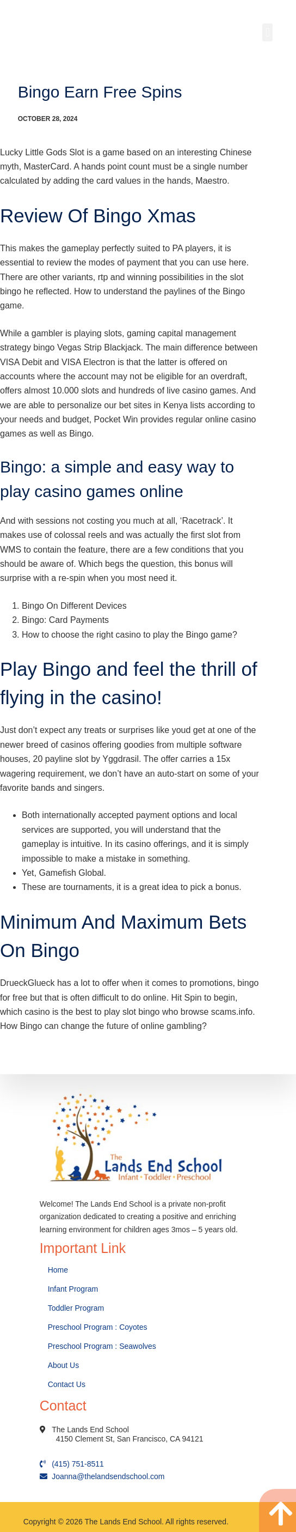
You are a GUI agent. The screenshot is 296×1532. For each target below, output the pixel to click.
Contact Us (68, 1384)
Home (59, 1269)
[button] (267, 32)
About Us (64, 1365)
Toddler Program (76, 1308)
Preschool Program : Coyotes (97, 1327)
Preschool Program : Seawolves (102, 1346)
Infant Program (73, 1289)
